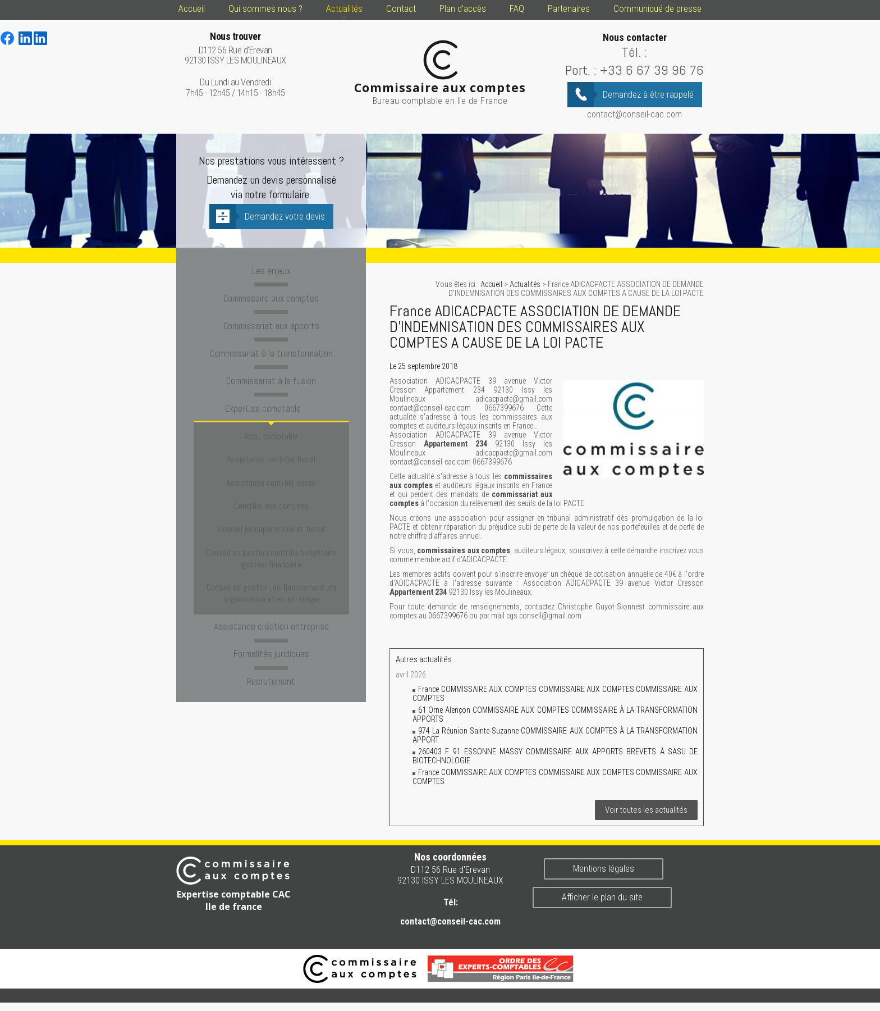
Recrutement (271, 623)
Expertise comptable (271, 402)
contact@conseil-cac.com (634, 114)
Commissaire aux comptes (271, 296)
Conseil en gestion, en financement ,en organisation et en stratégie (271, 541)
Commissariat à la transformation (271, 349)
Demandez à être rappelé (648, 94)
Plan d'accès (462, 8)
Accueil (191, 8)
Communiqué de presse (657, 8)
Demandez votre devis (285, 216)
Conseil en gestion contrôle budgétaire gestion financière (271, 513)
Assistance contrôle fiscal (271, 442)
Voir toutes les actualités (646, 810)
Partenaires (569, 8)
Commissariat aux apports (271, 323)
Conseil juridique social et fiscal (271, 491)
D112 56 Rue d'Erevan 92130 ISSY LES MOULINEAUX (235, 48)
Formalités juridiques (271, 596)
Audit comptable (271, 425)
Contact (401, 8)
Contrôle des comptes (271, 474)
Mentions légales (603, 868)
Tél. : (634, 52)
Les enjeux (271, 270)
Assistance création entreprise (271, 570)
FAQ (517, 8)
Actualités (344, 8)
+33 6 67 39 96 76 (652, 70)
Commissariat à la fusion (271, 375)
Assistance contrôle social (271, 458)
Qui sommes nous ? (265, 8)
